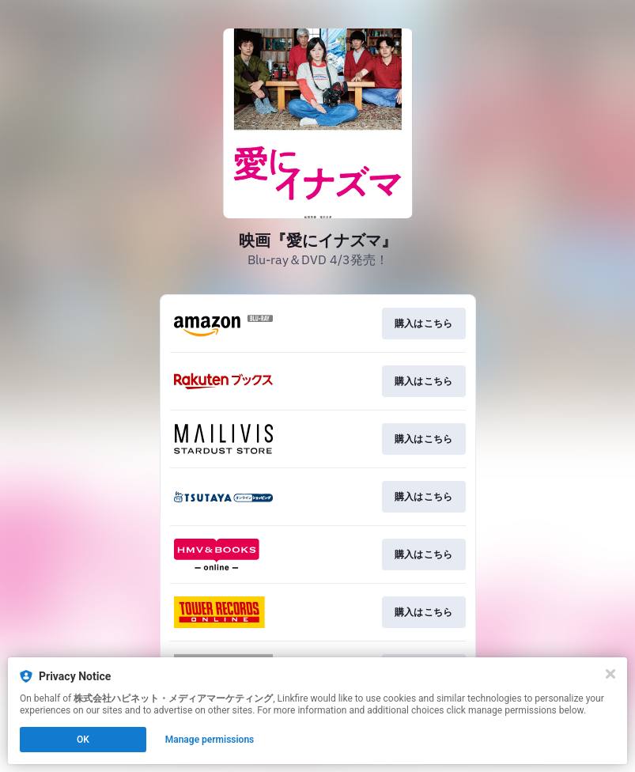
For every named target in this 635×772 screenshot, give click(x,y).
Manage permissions (210, 739)
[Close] (610, 674)
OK (83, 739)
